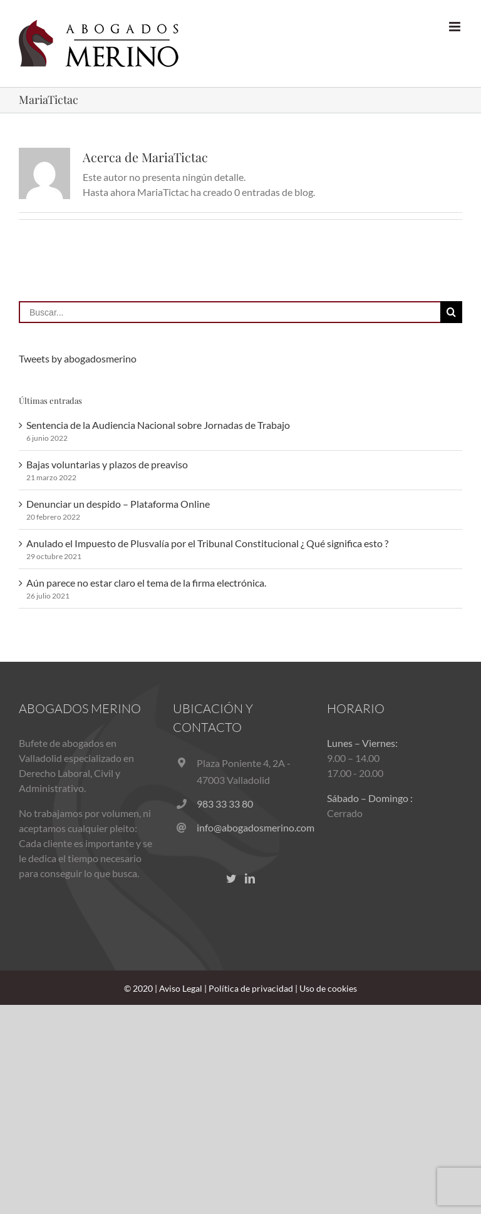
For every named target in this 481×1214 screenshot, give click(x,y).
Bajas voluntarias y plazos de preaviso (107, 464)
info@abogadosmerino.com (252, 827)
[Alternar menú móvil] (455, 26)
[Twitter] (231, 878)
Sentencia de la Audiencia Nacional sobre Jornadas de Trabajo (158, 425)
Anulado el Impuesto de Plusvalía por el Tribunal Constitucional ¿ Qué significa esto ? (207, 543)
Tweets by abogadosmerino (78, 358)
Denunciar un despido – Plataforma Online (118, 504)
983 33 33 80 (225, 804)
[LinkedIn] (250, 878)
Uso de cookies (328, 988)
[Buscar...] (229, 312)
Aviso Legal (180, 988)
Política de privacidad (251, 988)
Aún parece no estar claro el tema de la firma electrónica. (146, 583)
